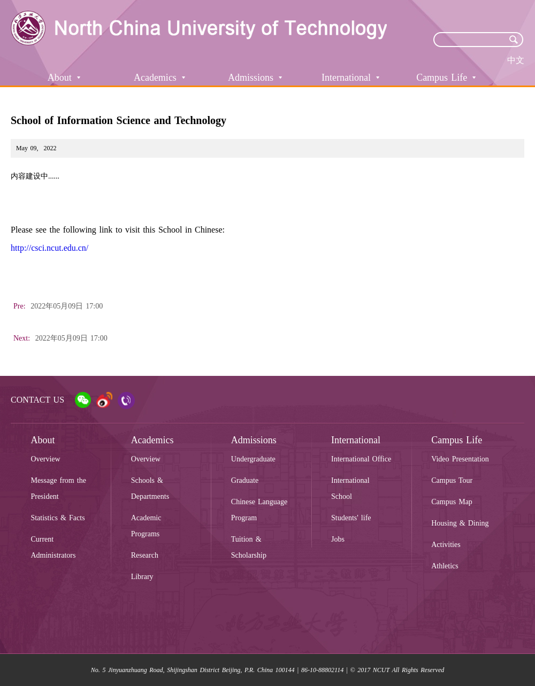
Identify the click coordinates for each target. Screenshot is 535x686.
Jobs (338, 539)
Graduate (244, 480)
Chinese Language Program (259, 510)
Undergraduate (253, 459)
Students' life (351, 518)
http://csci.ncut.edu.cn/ (49, 247)
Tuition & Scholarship (248, 547)
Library (142, 577)
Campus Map (451, 502)
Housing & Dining (459, 523)
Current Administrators (52, 547)
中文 (515, 60)
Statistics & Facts (57, 518)
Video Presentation (460, 459)
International (350, 77)
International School (350, 488)
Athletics (444, 566)
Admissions (255, 77)
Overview (45, 459)
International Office (361, 459)
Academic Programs (146, 526)
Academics (159, 77)
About (64, 77)
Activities (445, 545)
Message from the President (58, 488)
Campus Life (446, 77)
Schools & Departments (150, 488)
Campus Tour (451, 480)
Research (144, 555)
